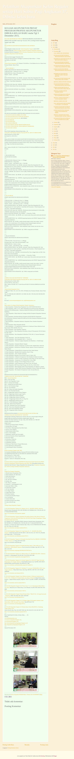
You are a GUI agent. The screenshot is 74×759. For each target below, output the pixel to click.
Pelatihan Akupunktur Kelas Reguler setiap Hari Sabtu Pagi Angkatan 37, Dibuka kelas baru (35, 11)
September (56, 124)
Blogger (55, 756)
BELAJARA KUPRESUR (11, 123)
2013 (54, 145)
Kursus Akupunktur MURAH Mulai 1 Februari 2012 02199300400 (61, 156)
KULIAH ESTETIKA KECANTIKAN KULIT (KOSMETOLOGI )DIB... (62, 119)
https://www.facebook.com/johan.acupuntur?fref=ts (16, 611)
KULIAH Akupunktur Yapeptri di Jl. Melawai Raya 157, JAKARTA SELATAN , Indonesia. (26, 553)
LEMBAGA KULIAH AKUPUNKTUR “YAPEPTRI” (16, 277)
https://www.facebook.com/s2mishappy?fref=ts (15, 603)
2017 (54, 42)
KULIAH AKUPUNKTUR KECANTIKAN (27, 413)
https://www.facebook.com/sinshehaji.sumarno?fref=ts (16, 536)
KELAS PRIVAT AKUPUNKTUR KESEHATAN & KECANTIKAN (20, 45)
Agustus (56, 126)
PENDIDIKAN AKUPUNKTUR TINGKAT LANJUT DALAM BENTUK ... (60, 75)
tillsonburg (42, 756)
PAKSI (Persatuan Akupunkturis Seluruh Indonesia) (30, 52)
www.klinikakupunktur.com (11, 618)
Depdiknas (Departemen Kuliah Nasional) (14, 53)
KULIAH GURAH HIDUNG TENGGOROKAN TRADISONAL (20, 126)
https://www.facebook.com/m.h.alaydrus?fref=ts (15, 582)
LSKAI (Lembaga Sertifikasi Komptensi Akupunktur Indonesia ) (28, 50)
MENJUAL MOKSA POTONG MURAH (62, 81)
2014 (54, 142)
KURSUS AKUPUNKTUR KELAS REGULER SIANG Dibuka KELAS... (62, 88)
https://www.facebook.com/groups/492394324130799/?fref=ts (18, 550)
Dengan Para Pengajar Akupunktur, (12, 471)
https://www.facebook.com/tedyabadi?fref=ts (14, 597)
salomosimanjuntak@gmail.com (16, 300)
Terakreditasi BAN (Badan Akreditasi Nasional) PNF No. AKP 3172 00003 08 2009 (23, 132)
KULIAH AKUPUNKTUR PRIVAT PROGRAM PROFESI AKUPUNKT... (62, 56)
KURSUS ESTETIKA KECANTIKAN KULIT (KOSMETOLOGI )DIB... (62, 95)
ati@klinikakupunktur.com (29, 300)
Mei (55, 133)
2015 (54, 47)
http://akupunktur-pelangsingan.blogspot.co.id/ (15, 624)
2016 (54, 45)
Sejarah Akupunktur (12, 377)
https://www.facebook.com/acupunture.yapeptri (15, 513)
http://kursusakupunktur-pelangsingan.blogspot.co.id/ (16, 623)
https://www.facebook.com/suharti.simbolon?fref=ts (16, 527)
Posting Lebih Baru (8, 745)
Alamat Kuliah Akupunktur (10, 63)
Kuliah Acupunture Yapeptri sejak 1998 (13, 450)
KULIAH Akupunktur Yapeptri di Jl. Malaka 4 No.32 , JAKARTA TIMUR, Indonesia (24, 508)
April (55, 135)
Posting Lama (44, 745)
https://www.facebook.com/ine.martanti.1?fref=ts (15, 590)
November (56, 51)
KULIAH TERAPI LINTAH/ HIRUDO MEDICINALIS (18, 124)
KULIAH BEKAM (10, 119)
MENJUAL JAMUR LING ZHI (60, 101)
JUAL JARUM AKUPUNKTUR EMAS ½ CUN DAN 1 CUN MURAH (62, 104)
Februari (56, 140)
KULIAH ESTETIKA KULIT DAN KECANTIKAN (17, 116)
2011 (54, 149)
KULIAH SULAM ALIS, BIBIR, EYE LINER (16, 115)
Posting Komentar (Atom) (13, 747)
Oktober (56, 122)
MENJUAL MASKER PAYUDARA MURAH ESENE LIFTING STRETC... (62, 115)
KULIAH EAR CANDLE (11, 127)
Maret (55, 137)
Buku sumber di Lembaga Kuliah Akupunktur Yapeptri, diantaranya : (20, 305)
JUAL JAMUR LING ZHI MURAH (61, 53)
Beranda (27, 745)
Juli (55, 129)
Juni (55, 131)
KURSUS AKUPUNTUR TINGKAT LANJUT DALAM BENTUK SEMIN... (61, 111)
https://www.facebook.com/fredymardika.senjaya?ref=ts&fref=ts (19, 565)
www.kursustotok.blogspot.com (11, 621)
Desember (56, 49)
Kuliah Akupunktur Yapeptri (27, 48)
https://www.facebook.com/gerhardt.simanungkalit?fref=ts (17, 556)
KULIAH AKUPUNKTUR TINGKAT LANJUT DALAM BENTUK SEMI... (62, 66)
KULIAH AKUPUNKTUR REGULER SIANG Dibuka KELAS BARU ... (62, 79)
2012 (54, 147)
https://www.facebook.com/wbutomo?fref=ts (14, 573)
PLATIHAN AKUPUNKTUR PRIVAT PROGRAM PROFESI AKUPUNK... (62, 107)
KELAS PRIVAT (9, 68)
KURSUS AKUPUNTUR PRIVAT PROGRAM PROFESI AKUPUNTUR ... (62, 70)
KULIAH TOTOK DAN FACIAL (13, 118)
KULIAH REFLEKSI (10, 121)
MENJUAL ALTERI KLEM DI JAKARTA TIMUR (60, 91)
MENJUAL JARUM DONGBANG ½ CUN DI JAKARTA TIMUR (61, 98)
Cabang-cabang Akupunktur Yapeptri (13, 505)
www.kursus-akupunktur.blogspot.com (13, 619)
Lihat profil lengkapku (55, 187)
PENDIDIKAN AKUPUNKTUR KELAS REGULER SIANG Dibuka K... (62, 59)
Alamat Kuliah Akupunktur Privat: (12, 289)
